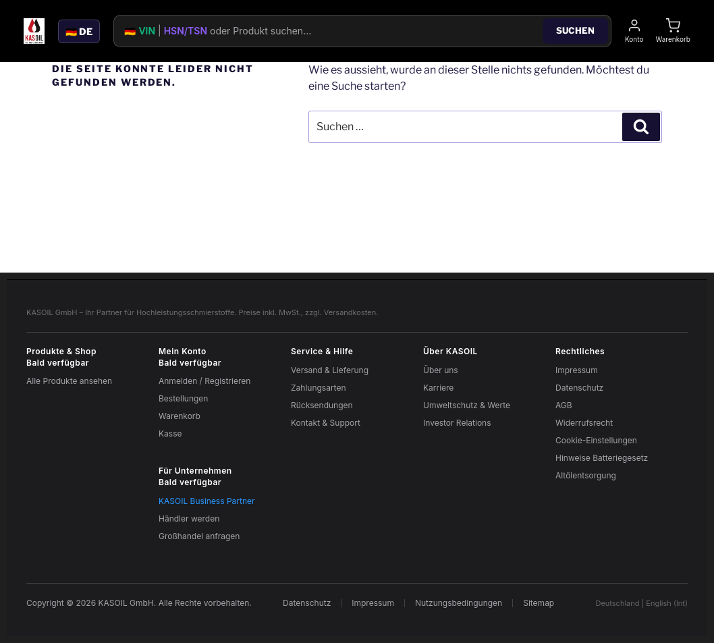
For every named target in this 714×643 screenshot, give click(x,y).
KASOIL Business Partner (207, 501)
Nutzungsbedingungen (458, 603)
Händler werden (189, 518)
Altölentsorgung (585, 475)
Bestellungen (183, 398)
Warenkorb (179, 416)
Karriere (438, 388)
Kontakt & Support (325, 423)
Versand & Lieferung (329, 370)
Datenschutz (579, 388)
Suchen (575, 30)
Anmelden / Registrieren (204, 381)
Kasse (170, 433)
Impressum (576, 370)
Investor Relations (457, 423)
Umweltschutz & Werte (466, 405)
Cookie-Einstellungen (596, 440)
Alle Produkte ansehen (69, 381)
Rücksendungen (322, 405)
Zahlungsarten (318, 388)
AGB (563, 405)
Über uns (440, 370)
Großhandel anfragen (199, 536)
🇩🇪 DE (78, 31)
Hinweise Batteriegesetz (601, 458)
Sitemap (538, 603)
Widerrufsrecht (584, 423)
